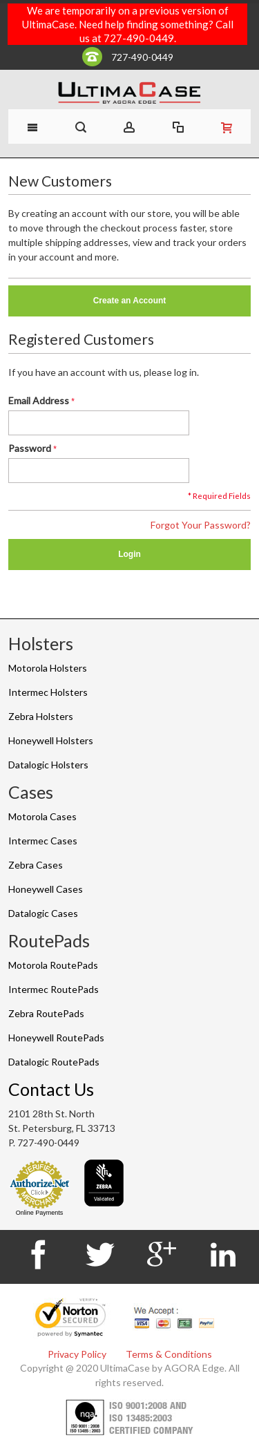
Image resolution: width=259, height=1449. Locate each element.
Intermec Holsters (48, 692)
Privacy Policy (77, 1354)
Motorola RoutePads (53, 965)
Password (29, 448)
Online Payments (40, 1212)
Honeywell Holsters (50, 740)
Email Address (38, 400)
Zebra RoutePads (46, 1013)
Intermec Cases (42, 840)
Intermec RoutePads (53, 989)
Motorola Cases (42, 816)
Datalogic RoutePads (53, 1062)
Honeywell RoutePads (56, 1037)
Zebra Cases (35, 865)
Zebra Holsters (40, 716)
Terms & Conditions (169, 1354)
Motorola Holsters (47, 668)
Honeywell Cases (45, 889)
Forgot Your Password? (201, 525)
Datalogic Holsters (48, 764)
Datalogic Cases (43, 913)
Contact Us (51, 1089)
